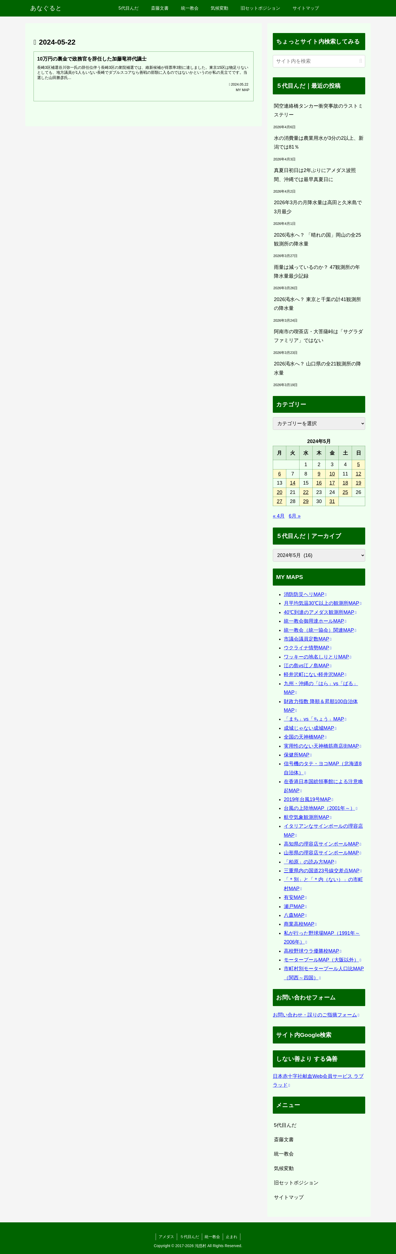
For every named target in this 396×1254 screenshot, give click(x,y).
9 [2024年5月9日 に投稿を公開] (319, 474)
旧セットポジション (296, 1182)
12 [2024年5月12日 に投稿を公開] (358, 474)
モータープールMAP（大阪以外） (322, 960)
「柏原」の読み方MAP (310, 862)
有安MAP (295, 897)
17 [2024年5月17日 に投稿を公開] (332, 483)
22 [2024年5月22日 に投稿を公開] (306, 492)
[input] (319, 61)
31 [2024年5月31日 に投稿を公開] (332, 501)
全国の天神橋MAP (305, 737)
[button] (360, 61)
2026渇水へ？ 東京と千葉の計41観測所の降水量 (317, 304)
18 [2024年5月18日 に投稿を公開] (345, 483)
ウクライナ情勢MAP (307, 648)
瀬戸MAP (295, 906)
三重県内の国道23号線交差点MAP (323, 870)
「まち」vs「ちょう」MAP (315, 719)
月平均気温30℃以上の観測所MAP (322, 603)
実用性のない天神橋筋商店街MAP (322, 746)
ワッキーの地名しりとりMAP (317, 657)
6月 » (295, 516)
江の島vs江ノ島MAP (307, 665)
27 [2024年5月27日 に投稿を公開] (279, 501)
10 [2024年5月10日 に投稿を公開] (332, 474)
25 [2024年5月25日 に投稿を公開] (345, 492)
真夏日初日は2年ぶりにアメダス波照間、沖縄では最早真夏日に (315, 175)
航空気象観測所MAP (307, 817)
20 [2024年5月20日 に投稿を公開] (279, 492)
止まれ (232, 1236)
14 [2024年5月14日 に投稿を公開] (292, 483)
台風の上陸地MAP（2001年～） (320, 808)
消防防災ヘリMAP (305, 594)
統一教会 (284, 1154)
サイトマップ (289, 1197)
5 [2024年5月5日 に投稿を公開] (358, 464)
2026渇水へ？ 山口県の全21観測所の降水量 (317, 368)
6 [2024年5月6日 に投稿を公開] (279, 474)
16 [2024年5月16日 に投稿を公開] (319, 483)
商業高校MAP (300, 924)
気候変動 (284, 1168)
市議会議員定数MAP (307, 639)
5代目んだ (285, 1125)
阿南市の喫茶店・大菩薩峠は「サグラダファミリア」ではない (318, 336)
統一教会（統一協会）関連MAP (320, 630)
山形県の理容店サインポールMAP (322, 853)
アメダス (166, 1236)
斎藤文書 (284, 1139)
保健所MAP (298, 755)
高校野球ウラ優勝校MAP (312, 951)
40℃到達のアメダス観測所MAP (320, 612)
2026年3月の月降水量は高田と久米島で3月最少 (318, 207)
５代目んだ (189, 1236)
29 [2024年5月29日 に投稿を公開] (306, 501)
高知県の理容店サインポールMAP (322, 844)
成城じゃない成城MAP (310, 728)
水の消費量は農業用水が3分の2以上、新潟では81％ (319, 142)
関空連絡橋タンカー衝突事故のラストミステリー (318, 110)
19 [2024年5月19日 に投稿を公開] (358, 483)
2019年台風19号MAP (308, 799)
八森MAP (295, 915)
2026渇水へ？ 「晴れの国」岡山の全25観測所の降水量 (317, 239)
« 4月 (279, 516)
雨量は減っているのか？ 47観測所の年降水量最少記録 (317, 271)
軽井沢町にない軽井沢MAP (315, 674)
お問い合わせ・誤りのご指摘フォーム (316, 1015)
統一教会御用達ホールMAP (315, 621)
